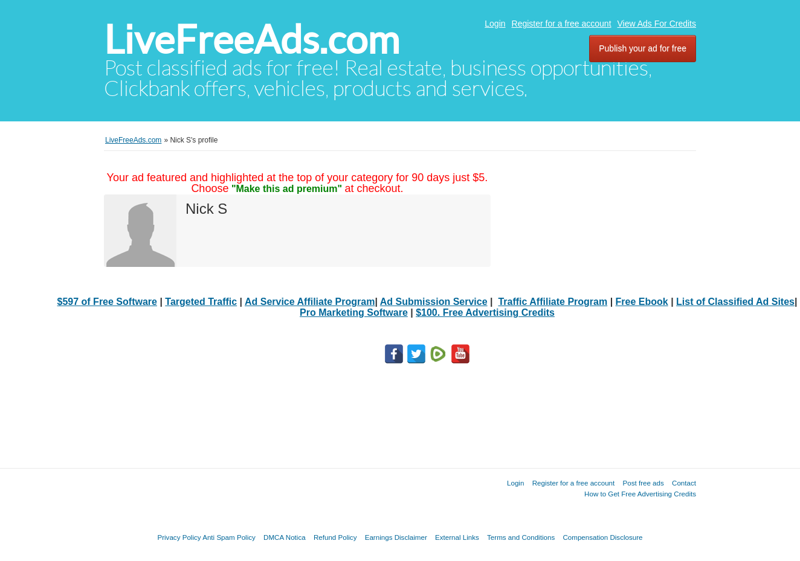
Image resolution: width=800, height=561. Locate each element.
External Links (457, 537)
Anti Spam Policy (229, 537)
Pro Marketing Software (354, 312)
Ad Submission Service (434, 302)
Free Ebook (642, 302)
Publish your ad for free (642, 48)
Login (495, 23)
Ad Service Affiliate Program (310, 302)
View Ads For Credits (657, 23)
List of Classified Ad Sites (735, 302)
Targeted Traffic (201, 302)
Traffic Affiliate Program (552, 302)
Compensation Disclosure (602, 537)
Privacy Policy (179, 537)
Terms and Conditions (521, 537)
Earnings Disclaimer (396, 537)
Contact (684, 483)
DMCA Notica (284, 537)
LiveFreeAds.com (251, 40)
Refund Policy (335, 537)
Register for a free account (561, 23)
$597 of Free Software (107, 302)
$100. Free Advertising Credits (485, 312)
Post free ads (642, 483)
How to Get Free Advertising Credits (640, 494)
